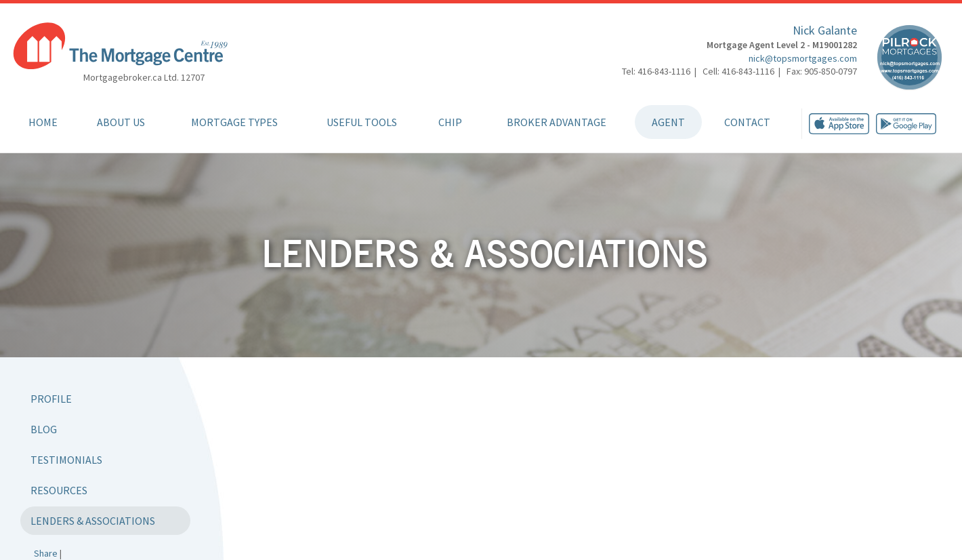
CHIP (450, 122)
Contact (747, 122)
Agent (668, 122)
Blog (43, 429)
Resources (58, 490)
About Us (121, 122)
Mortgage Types (234, 122)
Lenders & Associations (92, 520)
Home (43, 122)
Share (46, 553)
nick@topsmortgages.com (803, 58)
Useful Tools (362, 122)
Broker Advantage (556, 122)
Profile (51, 398)
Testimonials (66, 459)
